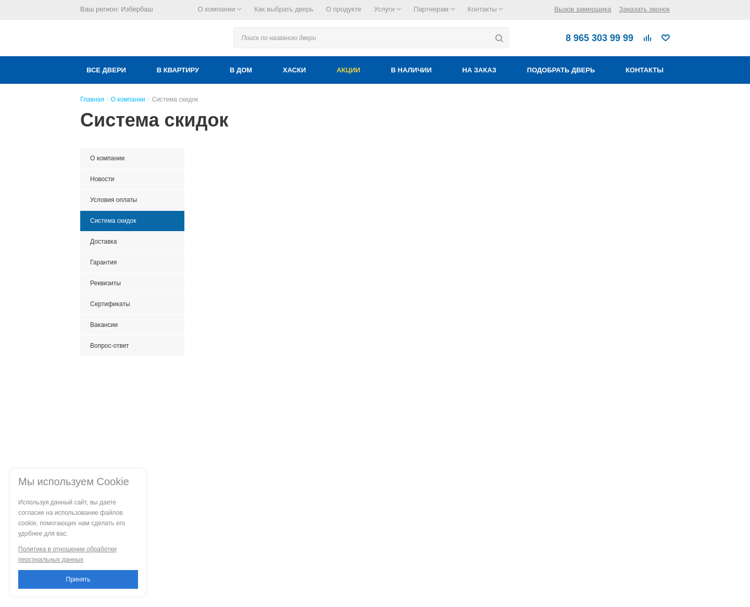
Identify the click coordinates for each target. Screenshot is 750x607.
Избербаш (137, 9)
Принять (78, 579)
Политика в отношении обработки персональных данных (67, 554)
